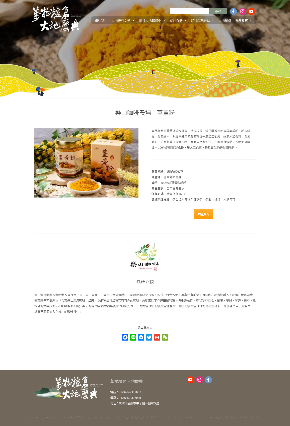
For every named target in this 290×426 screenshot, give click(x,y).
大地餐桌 (224, 20)
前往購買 (203, 214)
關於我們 (101, 20)
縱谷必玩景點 (202, 20)
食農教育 (243, 20)
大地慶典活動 (123, 20)
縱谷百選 (178, 20)
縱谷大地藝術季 (152, 20)
